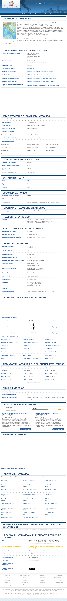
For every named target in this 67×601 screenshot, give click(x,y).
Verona (25, 376)
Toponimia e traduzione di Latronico (24, 208)
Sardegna (42, 582)
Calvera (25, 345)
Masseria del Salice (50, 489)
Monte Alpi (4, 480)
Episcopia (47, 28)
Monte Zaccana (27, 480)
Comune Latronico (39, 13)
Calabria (7, 580)
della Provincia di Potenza (42, 23)
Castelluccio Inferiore (29, 342)
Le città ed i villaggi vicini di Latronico (25, 297)
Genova (47, 370)
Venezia (47, 376)
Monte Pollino (5, 498)
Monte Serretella (49, 508)
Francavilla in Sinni (50, 352)
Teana (3, 345)
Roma (3, 367)
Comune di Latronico (15, 193)
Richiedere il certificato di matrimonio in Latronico (41, 78)
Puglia (42, 580)
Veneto (60, 584)
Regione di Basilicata (18, 13)
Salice (3, 494)
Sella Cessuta (49, 498)
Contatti (28, 593)
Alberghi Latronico (14, 434)
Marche (25, 584)
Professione (9, 407)
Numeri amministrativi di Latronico (23, 160)
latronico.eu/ (31, 68)
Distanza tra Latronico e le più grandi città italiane (33, 364)
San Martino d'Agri (6, 355)
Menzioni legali (9, 593)
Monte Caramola (6, 489)
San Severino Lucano (51, 345)
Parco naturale (6, 202)
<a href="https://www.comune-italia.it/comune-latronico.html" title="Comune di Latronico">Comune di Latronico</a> (46, 541)
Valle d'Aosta (59, 582)
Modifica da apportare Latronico (38, 554)
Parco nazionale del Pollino (41, 34)
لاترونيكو (8, 211)
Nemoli (3, 358)
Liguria (25, 580)
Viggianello (26, 348)
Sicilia (42, 584)
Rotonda (3, 352)
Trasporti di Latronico (16, 217)
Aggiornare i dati (7, 43)
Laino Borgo (48, 348)
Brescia (47, 379)
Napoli (46, 367)
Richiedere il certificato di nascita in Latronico (40, 71)
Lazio (24, 577)
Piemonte (42, 577)
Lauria (25, 352)
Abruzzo (7, 575)
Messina (3, 379)
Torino (3, 370)
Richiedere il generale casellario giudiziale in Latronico (43, 85)
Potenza (29, 187)
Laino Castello (27, 355)
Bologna (3, 373)
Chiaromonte (48, 355)
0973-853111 (31, 60)
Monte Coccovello (28, 498)
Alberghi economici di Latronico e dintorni (13, 468)
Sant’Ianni (26, 503)
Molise (42, 575)
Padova (25, 379)
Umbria (60, 580)
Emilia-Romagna (7, 585)
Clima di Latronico (13, 388)
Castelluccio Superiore (11, 333)
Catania (3, 376)
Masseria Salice (27, 489)
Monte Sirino (5, 485)
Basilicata (30, 184)
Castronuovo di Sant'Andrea (31, 358)
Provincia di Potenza (29, 13)
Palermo (25, 370)
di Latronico (45, 3)
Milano (25, 367)
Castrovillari (39, 30)
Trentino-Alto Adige (59, 577)
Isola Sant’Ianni (49, 503)
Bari (46, 373)
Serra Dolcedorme (6, 508)
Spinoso (47, 358)
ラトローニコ (35, 211)
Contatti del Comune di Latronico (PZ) (25, 50)
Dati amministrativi (13, 178)
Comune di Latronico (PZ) (17, 19)
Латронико (53, 211)
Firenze (25, 373)
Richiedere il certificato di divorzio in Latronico (40, 81)
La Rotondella (49, 512)
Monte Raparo (49, 480)
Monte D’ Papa (49, 485)
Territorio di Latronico (16, 243)
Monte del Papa (27, 485)
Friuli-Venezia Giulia (24, 575)
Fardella (3, 348)
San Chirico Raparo (50, 342)
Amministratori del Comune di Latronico (26, 116)
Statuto (29, 195)
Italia (28, 180)
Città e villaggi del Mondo (39, 593)
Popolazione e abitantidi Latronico (23, 228)
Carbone (53, 28)
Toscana (59, 575)
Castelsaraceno (38, 28)
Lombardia (25, 582)
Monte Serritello (27, 508)
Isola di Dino (5, 512)
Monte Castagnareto (29, 494)
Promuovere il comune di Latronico (39, 551)
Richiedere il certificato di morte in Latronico (40, 75)
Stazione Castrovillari (29, 517)
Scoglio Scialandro (28, 512)
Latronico (20, 23)
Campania (7, 582)
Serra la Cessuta (6, 503)
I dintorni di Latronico (16, 474)
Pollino (47, 494)
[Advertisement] (33, 100)
